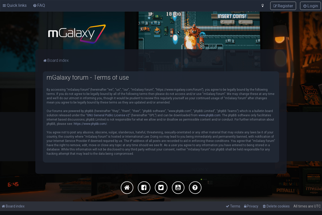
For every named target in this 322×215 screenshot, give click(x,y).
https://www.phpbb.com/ (90, 123)
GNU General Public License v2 (108, 115)
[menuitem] (39, 5)
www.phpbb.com (209, 115)
